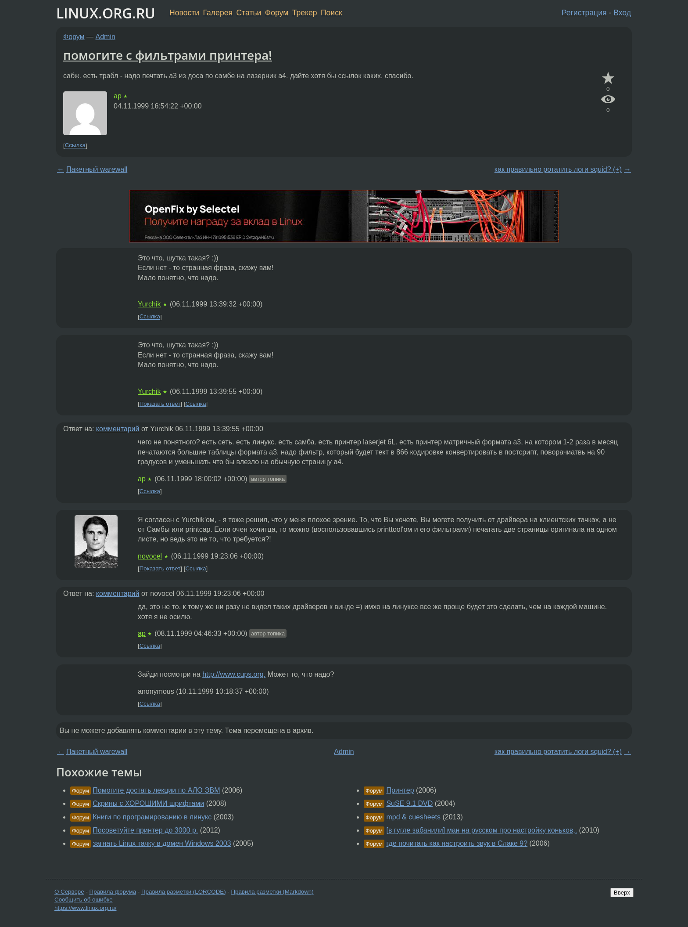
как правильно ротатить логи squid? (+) (558, 169)
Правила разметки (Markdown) (272, 891)
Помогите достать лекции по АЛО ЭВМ (156, 790)
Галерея (218, 12)
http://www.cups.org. (233, 674)
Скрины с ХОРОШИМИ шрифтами (148, 803)
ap (118, 96)
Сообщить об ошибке (83, 899)
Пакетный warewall (96, 169)
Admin (105, 36)
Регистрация (584, 12)
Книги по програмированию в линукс (152, 817)
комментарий (118, 429)
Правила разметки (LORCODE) (183, 891)
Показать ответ (160, 403)
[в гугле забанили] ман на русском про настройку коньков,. (481, 830)
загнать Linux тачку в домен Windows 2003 (162, 843)
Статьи (248, 12)
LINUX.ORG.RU (105, 13)
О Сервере (69, 891)
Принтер (400, 790)
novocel (150, 556)
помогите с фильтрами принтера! (167, 55)
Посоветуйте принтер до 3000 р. (145, 830)
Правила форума (113, 891)
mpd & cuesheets (413, 817)
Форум (276, 12)
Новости (184, 12)
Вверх (622, 892)
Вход (622, 12)
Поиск (331, 12)
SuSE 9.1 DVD (409, 803)
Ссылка (75, 145)
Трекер (304, 12)
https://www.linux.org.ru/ (85, 908)
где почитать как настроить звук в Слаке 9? (456, 843)
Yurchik (149, 304)
